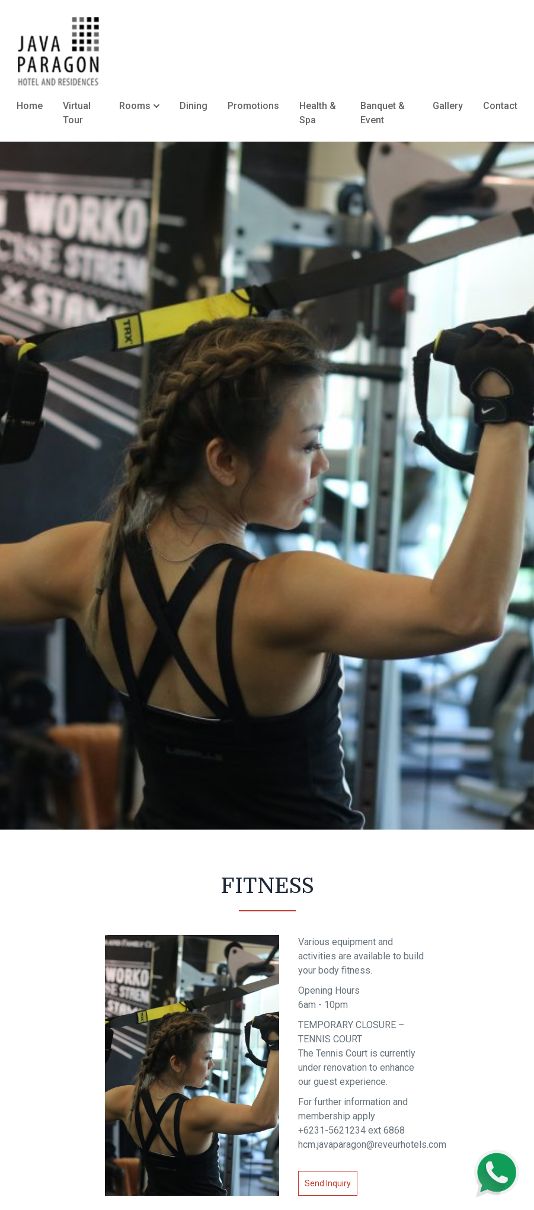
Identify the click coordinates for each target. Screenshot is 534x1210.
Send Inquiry (328, 1183)
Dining (193, 105)
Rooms (139, 105)
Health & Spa (317, 113)
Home (30, 105)
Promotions (253, 105)
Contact (500, 105)
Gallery (448, 105)
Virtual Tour (77, 113)
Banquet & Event (382, 113)
